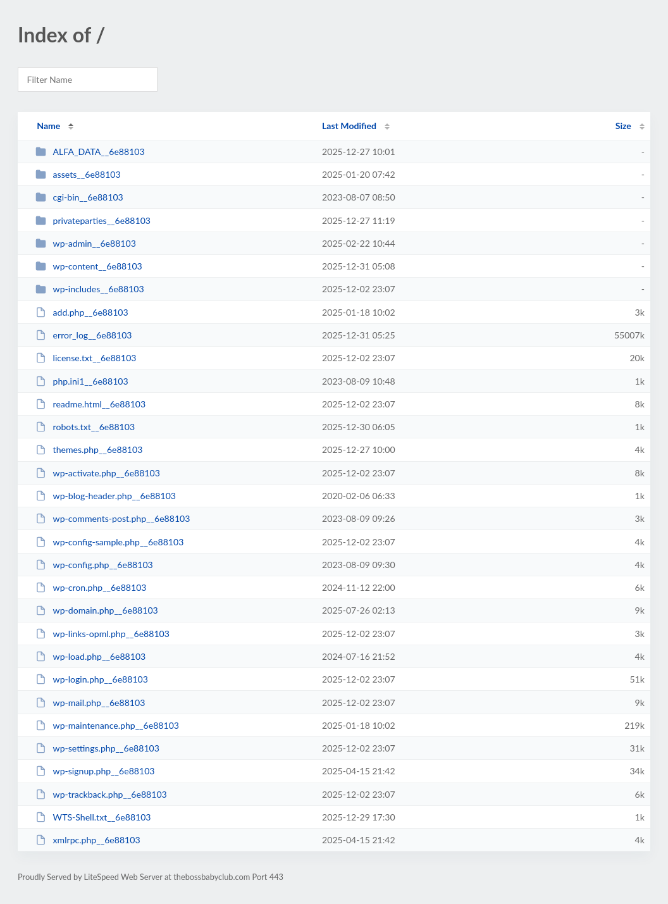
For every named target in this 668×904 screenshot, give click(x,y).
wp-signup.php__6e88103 (94, 770)
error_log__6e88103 (83, 335)
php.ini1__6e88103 (81, 381)
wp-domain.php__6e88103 (96, 610)
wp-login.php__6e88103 (91, 679)
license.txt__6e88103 (85, 357)
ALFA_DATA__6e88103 (90, 151)
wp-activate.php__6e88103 (97, 472)
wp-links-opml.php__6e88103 (102, 633)
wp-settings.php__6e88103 (97, 748)
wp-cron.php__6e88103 (90, 587)
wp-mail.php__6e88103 (90, 702)
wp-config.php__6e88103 (94, 564)
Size (623, 125)
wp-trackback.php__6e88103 (101, 794)
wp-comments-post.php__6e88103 (112, 518)
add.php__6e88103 (81, 312)
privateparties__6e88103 (93, 220)
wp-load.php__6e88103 (90, 656)
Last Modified (349, 125)
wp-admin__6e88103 (85, 243)
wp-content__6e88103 (88, 266)
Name (48, 125)
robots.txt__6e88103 (85, 426)
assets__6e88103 (78, 174)
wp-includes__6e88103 (89, 288)
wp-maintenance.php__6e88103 (107, 725)
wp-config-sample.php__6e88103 (109, 541)
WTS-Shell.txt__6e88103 (93, 817)
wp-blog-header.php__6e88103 (105, 495)
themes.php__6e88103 (88, 449)
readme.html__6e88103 (90, 404)
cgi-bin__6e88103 (79, 197)
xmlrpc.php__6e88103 (87, 839)
